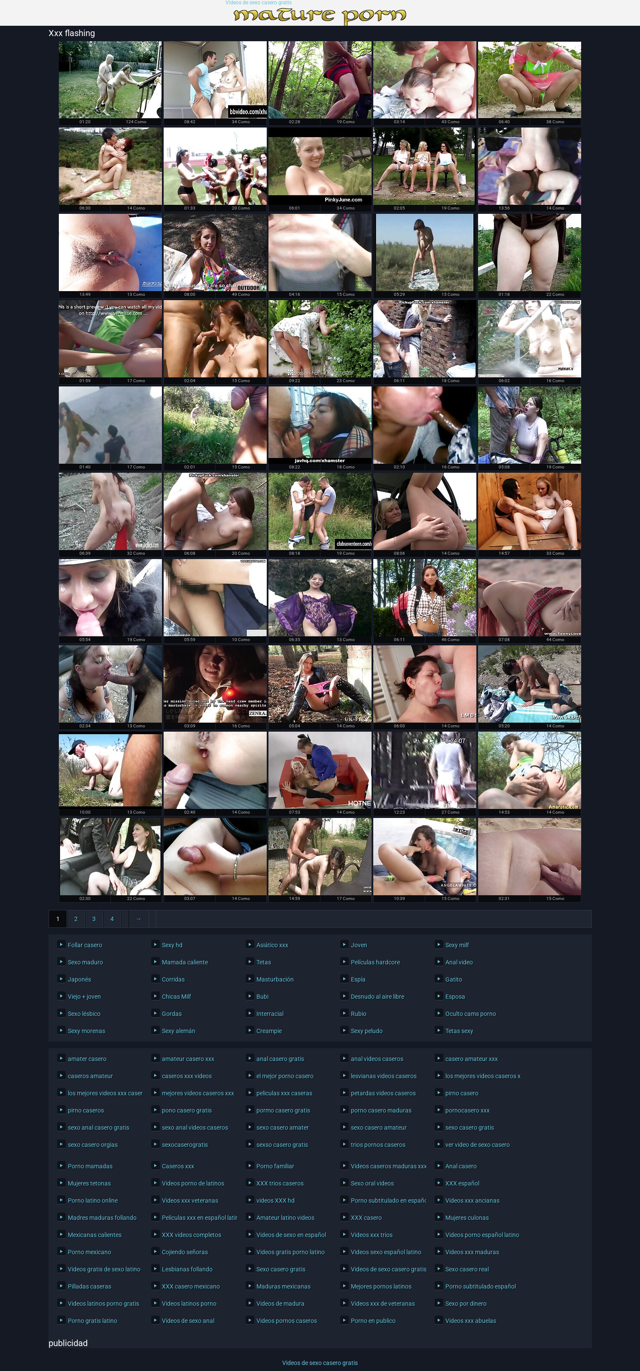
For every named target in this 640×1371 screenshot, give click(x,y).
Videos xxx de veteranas (383, 1303)
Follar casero (85, 945)
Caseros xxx (178, 1166)
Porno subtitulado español (480, 1286)
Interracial (269, 1013)
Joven (359, 945)
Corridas (173, 979)
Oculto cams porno (470, 1013)
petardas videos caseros (383, 1093)
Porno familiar (275, 1166)
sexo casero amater (282, 1127)
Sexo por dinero (466, 1303)
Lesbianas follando (187, 1269)
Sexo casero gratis (280, 1269)
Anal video (459, 962)
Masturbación (275, 979)
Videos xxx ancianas (472, 1200)
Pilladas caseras (89, 1286)
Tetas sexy (459, 1030)
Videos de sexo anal (188, 1320)
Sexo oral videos (372, 1183)
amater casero (87, 1058)
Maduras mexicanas (283, 1286)
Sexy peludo (367, 1030)
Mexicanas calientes (95, 1234)
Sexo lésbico (84, 1013)
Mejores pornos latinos (381, 1286)
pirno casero (461, 1093)
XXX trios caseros (280, 1183)
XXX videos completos (191, 1234)
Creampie (269, 1030)
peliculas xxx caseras (284, 1093)
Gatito (453, 979)
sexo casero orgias (93, 1144)
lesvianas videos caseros (384, 1076)
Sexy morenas (86, 1030)
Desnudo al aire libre (377, 996)
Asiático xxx (272, 945)
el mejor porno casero (285, 1076)
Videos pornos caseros (286, 1320)
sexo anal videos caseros (195, 1127)
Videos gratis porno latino (290, 1252)
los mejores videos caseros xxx (480, 1076)
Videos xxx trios (372, 1234)
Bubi (262, 996)
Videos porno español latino (480, 1234)
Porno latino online (93, 1200)
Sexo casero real (467, 1269)
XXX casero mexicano (191, 1286)
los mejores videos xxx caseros (103, 1093)
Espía (358, 979)
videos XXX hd (275, 1200)
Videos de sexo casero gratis (259, 3)
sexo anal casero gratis (98, 1127)
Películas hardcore (375, 962)
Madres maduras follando (102, 1217)
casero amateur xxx (471, 1058)
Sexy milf (457, 945)
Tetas (263, 962)
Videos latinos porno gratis (103, 1303)
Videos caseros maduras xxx (386, 1166)
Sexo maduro (85, 962)
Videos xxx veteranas (190, 1200)
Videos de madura (280, 1303)
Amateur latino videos (285, 1217)
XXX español (462, 1183)
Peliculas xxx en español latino (197, 1217)
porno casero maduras (381, 1110)
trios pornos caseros (378, 1144)
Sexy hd (172, 945)
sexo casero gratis (469, 1127)
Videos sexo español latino (386, 1252)
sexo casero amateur (379, 1127)
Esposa (455, 996)
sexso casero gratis (282, 1144)
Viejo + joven (84, 996)
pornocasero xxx (467, 1110)
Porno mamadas (90, 1166)
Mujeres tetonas (89, 1183)
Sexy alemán (178, 1030)
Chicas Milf (176, 996)
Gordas (172, 1013)
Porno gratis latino (92, 1320)
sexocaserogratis (185, 1144)
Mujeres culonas (467, 1217)
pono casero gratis (187, 1110)
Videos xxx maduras (472, 1252)
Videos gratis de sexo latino (103, 1269)
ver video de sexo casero (477, 1144)
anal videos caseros (377, 1058)
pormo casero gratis (283, 1110)
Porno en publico (373, 1320)
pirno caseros (86, 1110)
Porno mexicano (89, 1252)
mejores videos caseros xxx (197, 1093)
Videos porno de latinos (193, 1183)
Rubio (358, 1013)
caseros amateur (90, 1076)
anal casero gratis (280, 1058)
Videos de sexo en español (291, 1234)
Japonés (79, 979)
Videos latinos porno (189, 1303)
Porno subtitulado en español (386, 1200)
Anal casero (461, 1166)
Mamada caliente (185, 962)
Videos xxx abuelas (470, 1320)
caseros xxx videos (187, 1076)
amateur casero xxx (188, 1058)
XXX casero (366, 1217)
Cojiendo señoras (185, 1252)
